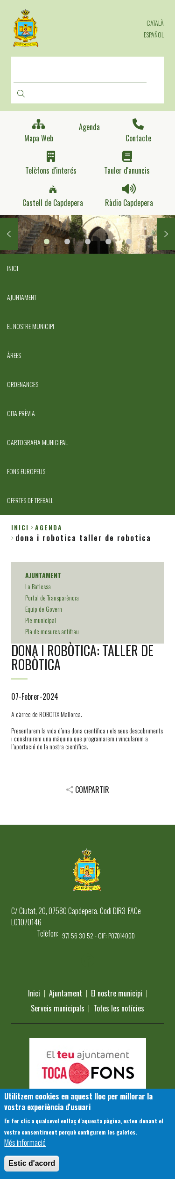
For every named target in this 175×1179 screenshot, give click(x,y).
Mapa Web (38, 138)
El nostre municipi (116, 993)
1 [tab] (46, 241)
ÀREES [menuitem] (14, 355)
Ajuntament (65, 993)
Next (166, 234)
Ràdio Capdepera (129, 203)
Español (154, 34)
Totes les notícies (118, 1008)
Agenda (89, 127)
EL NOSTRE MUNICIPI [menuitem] (30, 326)
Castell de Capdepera (52, 203)
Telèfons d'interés (51, 171)
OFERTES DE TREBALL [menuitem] (30, 500)
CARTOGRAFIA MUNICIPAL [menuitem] (37, 442)
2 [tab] (67, 241)
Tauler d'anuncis (127, 171)
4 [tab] (108, 241)
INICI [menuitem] (12, 268)
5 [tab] (129, 241)
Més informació (25, 1144)
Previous (9, 234)
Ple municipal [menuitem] (40, 620)
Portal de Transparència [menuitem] (52, 597)
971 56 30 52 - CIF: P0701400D (98, 935)
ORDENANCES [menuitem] (22, 384)
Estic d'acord (31, 1165)
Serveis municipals (57, 1008)
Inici (20, 527)
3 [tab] (88, 241)
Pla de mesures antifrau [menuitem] (52, 631)
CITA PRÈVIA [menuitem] (21, 413)
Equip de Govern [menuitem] (43, 609)
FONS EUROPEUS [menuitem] (26, 471)
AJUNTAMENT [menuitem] (21, 297)
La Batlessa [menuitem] (38, 586)
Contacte (138, 138)
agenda (49, 527)
